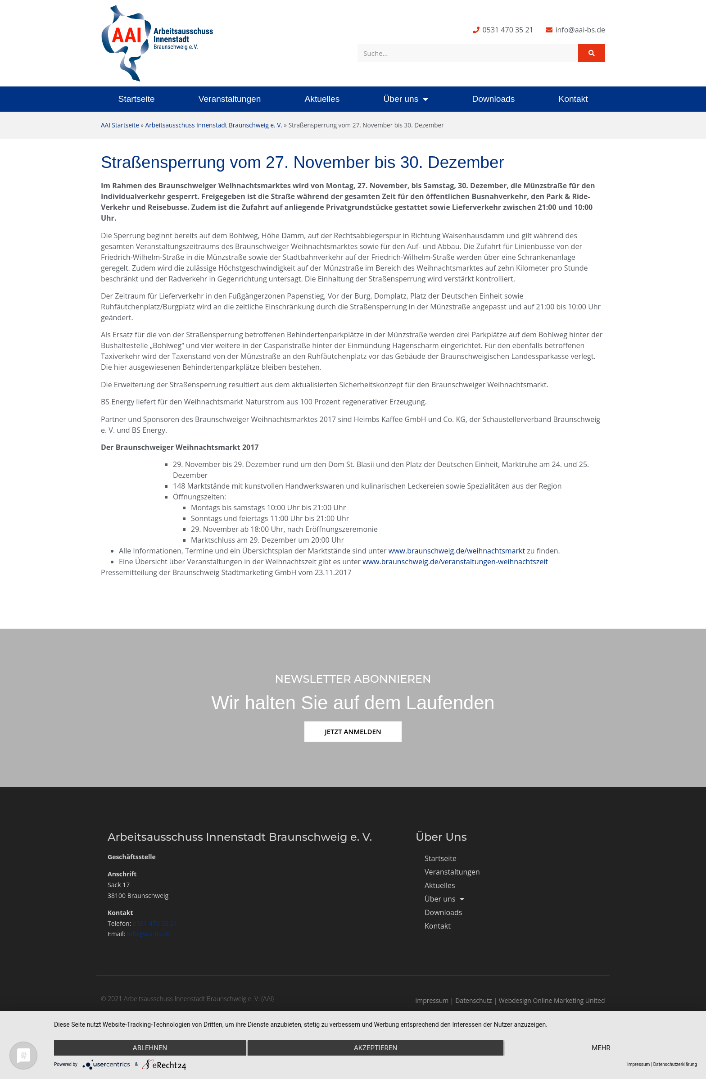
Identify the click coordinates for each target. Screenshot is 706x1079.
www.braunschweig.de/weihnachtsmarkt (457, 551)
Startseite (136, 99)
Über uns (405, 99)
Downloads (493, 99)
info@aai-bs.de (149, 933)
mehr (601, 1048)
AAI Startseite (120, 125)
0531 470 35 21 (155, 923)
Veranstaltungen (230, 99)
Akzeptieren (375, 1048)
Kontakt (573, 99)
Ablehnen (150, 1048)
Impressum (431, 1000)
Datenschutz (473, 1000)
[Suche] (591, 53)
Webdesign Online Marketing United (552, 1000)
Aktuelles (321, 99)
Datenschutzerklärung (675, 1064)
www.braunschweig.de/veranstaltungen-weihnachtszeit (455, 562)
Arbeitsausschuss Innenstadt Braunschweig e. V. (213, 125)
